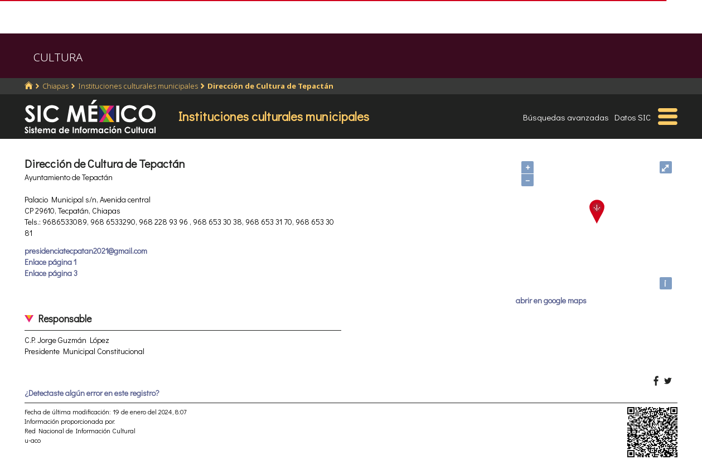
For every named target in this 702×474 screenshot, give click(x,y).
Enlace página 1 (50, 262)
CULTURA (58, 57)
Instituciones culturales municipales (138, 86)
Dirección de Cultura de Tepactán (270, 86)
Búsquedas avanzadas (566, 117)
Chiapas (55, 86)
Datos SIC (632, 117)
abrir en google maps (551, 300)
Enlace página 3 (51, 273)
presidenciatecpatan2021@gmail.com (86, 250)
